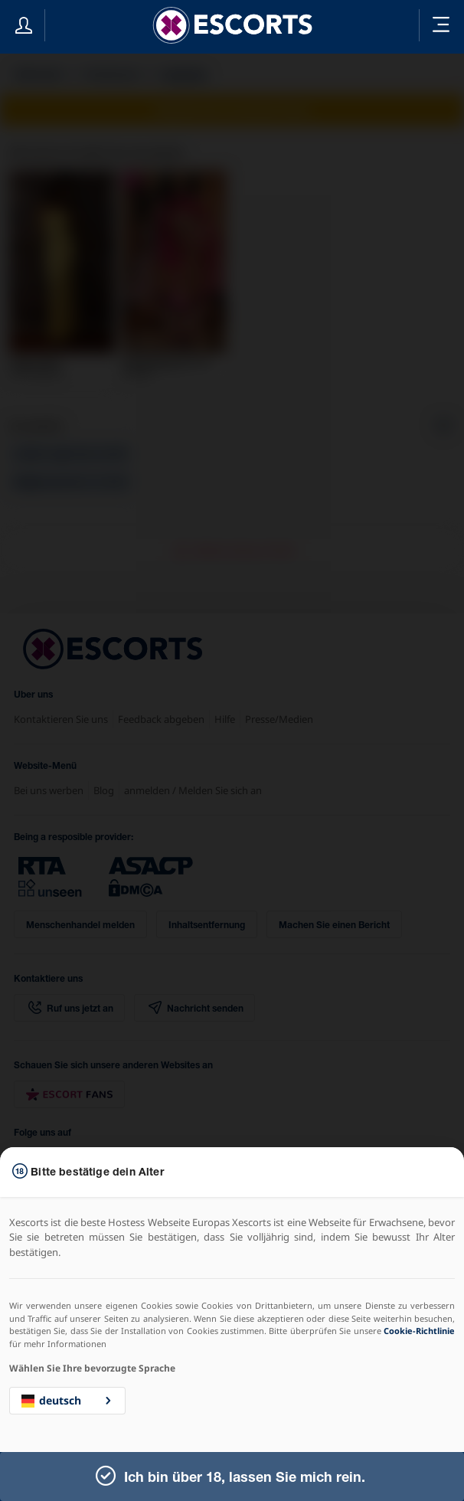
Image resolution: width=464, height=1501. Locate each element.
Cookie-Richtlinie (419, 1330)
